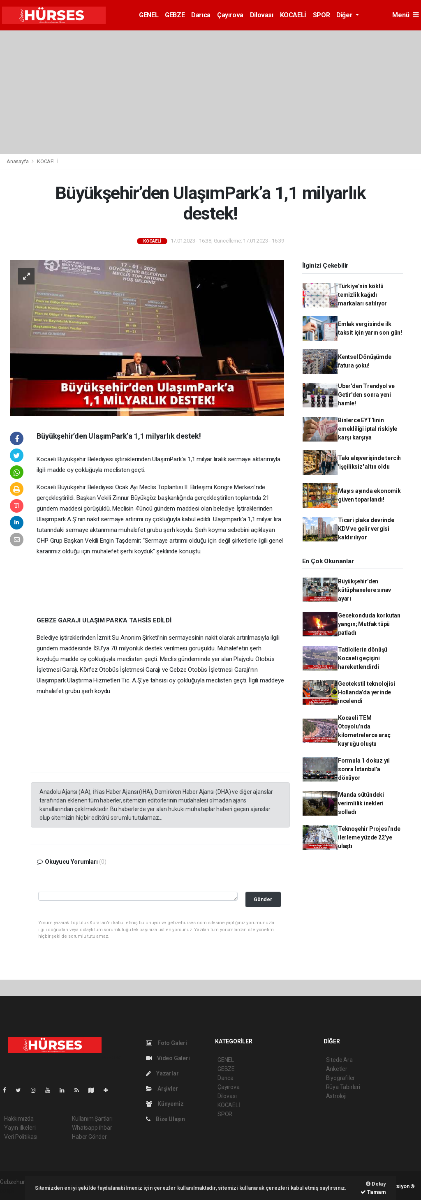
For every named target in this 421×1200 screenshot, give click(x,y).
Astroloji (336, 1096)
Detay (376, 1184)
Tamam (373, 1192)
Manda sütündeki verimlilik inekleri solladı (361, 803)
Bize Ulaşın (165, 1119)
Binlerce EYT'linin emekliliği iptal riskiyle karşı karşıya (367, 429)
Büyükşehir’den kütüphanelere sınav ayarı (364, 590)
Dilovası (261, 15)
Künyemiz (164, 1104)
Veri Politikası (20, 1136)
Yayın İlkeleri (19, 1127)
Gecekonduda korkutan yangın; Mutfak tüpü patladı (369, 624)
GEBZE (175, 15)
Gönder (263, 899)
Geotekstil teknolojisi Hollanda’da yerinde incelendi (366, 692)
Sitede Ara (339, 1060)
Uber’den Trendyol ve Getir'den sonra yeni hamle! (366, 395)
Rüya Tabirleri (343, 1087)
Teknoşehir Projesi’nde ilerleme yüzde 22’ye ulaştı (369, 837)
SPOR (321, 15)
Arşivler (162, 1088)
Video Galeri (168, 1058)
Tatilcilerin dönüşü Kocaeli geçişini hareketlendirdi (362, 658)
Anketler (336, 1069)
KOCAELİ (293, 15)
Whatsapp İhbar (92, 1127)
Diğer (345, 15)
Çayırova (230, 15)
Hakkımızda (19, 1118)
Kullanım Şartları (92, 1118)
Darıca (200, 15)
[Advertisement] (210, 92)
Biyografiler (340, 1078)
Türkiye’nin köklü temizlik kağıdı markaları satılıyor (362, 295)
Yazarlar (162, 1073)
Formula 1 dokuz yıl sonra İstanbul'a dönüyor (364, 769)
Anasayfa (18, 161)
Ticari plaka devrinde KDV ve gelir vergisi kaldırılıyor (366, 529)
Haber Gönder (89, 1136)
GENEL (148, 15)
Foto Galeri (166, 1043)
